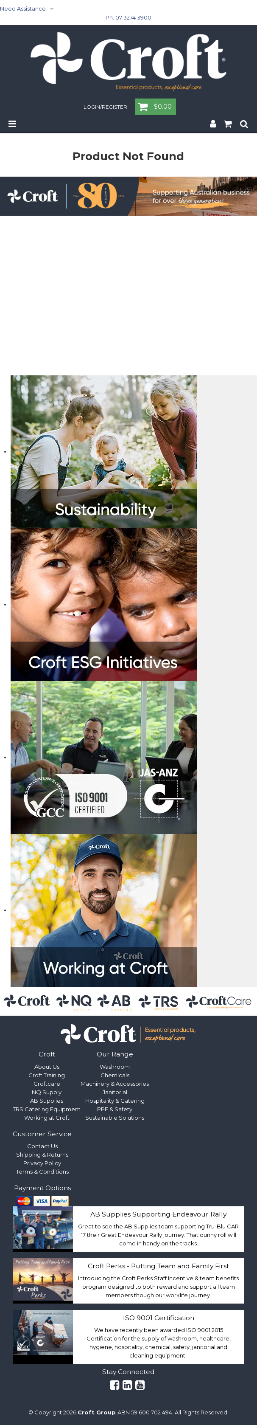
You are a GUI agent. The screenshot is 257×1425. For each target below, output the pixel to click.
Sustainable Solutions (114, 1117)
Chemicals (115, 1075)
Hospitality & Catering (115, 1100)
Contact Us (42, 1146)
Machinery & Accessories (115, 1083)
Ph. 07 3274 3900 (128, 17)
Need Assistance (23, 8)
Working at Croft (47, 1117)
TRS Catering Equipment (47, 1109)
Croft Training (46, 1075)
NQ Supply (46, 1092)
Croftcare (47, 1083)
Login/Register (105, 107)
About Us (46, 1066)
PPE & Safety (114, 1109)
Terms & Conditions (42, 1171)
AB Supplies (46, 1100)
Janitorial (115, 1092)
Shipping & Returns (42, 1154)
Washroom (115, 1066)
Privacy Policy (42, 1163)
